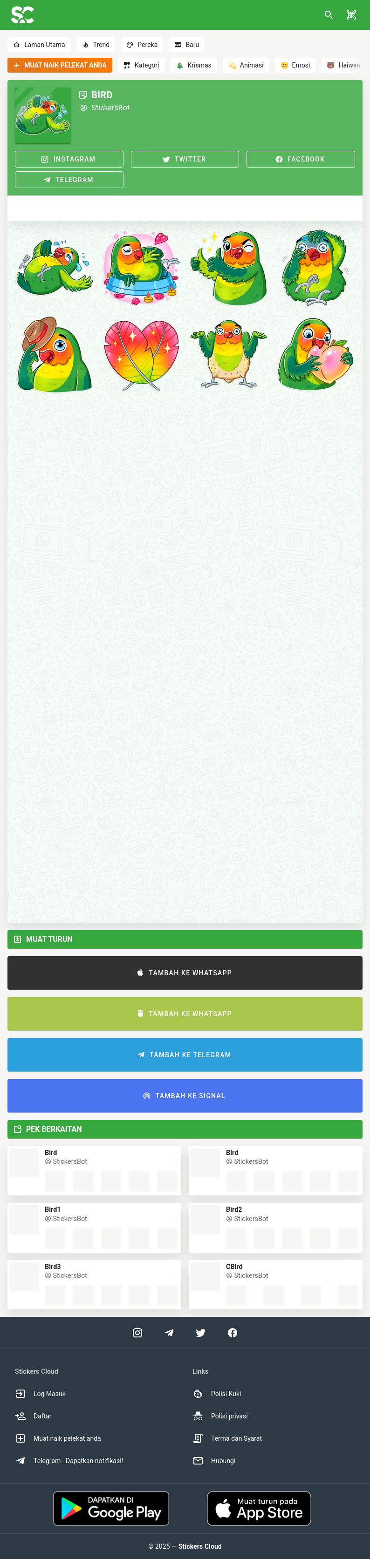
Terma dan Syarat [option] (227, 1438)
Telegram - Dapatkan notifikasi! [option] (69, 1460)
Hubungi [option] (213, 1460)
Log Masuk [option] (40, 1393)
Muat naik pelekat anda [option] (58, 1438)
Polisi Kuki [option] (216, 1393)
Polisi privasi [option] (220, 1416)
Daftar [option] (33, 1416)
